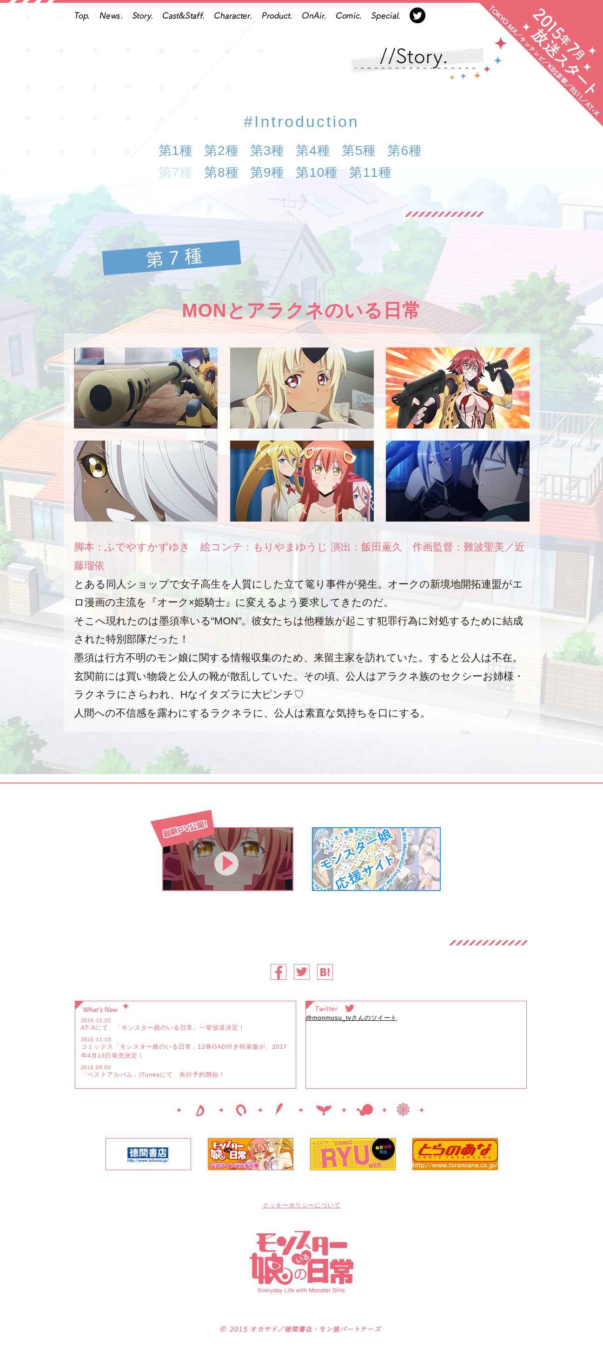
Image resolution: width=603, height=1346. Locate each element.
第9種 (267, 172)
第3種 (267, 150)
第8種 (221, 172)
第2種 (221, 150)
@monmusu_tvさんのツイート (352, 1017)
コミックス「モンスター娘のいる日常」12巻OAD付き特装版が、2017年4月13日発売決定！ (184, 1051)
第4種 (313, 150)
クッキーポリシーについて (302, 1205)
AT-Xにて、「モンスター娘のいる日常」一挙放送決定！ (163, 1027)
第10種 (317, 172)
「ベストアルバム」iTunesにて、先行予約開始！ (153, 1074)
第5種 (359, 150)
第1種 (176, 150)
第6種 (404, 150)
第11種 (370, 172)
